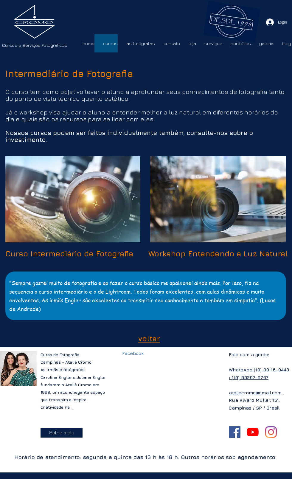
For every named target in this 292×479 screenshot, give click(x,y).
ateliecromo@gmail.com (255, 392)
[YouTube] (253, 432)
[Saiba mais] (62, 433)
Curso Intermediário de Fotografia (69, 253)
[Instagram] (271, 432)
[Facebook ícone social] (234, 432)
